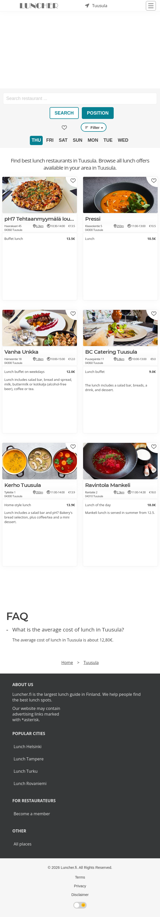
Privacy (80, 886)
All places (22, 844)
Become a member (32, 814)
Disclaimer (79, 895)
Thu (36, 140)
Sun (77, 140)
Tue (107, 140)
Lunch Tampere (28, 759)
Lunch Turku (26, 771)
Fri (50, 140)
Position (98, 113)
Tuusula (91, 662)
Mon (93, 140)
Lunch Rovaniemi (30, 783)
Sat (63, 140)
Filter (93, 127)
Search (64, 113)
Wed (123, 140)
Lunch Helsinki (27, 746)
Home (67, 662)
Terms (80, 877)
